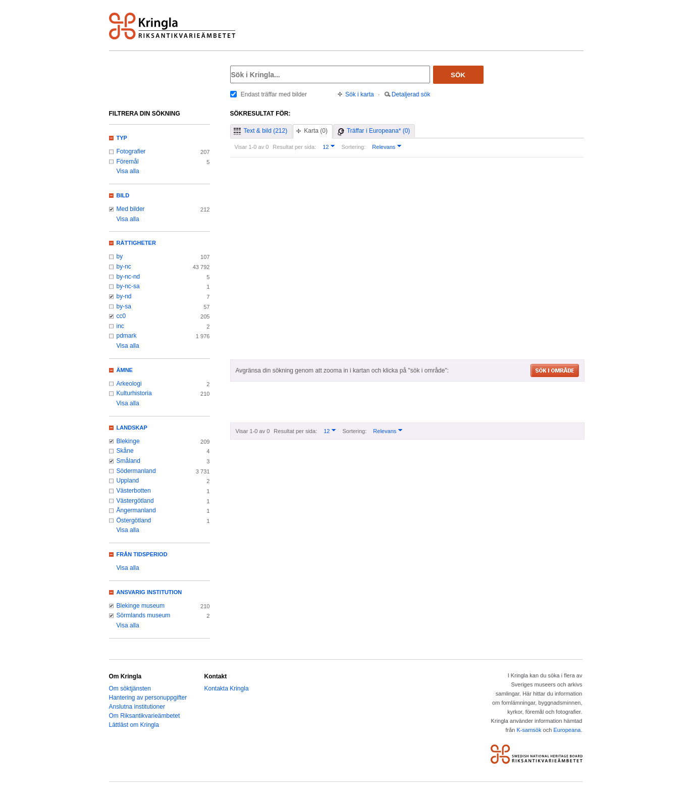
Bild (123, 195)
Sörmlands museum (144, 615)
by (120, 256)
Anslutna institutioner (137, 706)
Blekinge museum (141, 605)
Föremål (128, 161)
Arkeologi (129, 383)
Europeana (566, 730)
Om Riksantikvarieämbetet (144, 715)
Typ (122, 138)
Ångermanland (136, 510)
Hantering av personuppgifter (148, 697)
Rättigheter (136, 243)
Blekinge (128, 441)
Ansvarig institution (149, 592)
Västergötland (135, 500)
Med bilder (131, 209)
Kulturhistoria (134, 393)
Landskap (132, 428)
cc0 (121, 316)
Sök (458, 75)
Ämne (125, 370)
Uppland (128, 480)
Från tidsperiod (142, 554)
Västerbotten (134, 490)
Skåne (125, 450)
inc (120, 326)
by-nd (124, 296)
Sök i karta (359, 94)
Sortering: (353, 147)
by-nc (124, 266)
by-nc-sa (128, 286)
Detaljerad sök (411, 94)
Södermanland (136, 470)
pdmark (127, 335)
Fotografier (131, 151)
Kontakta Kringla (226, 688)
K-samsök (528, 730)
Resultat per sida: (294, 147)
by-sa (124, 306)
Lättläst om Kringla (134, 724)
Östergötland (134, 520)
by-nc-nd (128, 276)
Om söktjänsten (130, 688)
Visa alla (128, 171)
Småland (128, 460)
